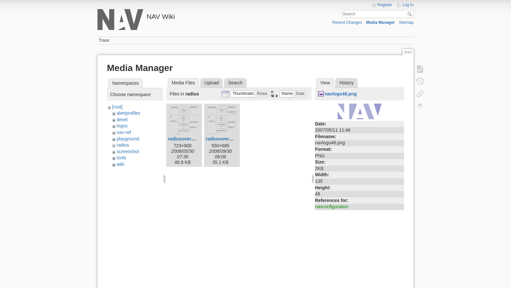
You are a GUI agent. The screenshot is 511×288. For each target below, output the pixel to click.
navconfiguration (331, 206)
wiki (120, 164)
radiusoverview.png (189, 138)
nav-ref (124, 132)
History (346, 82)
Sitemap (406, 22)
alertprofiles (128, 113)
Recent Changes (347, 22)
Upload (211, 82)
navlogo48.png (341, 93)
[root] (117, 106)
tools (121, 157)
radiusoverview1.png (228, 138)
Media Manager (380, 22)
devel (122, 119)
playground (128, 138)
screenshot (128, 151)
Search (410, 14)
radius (123, 145)
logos (122, 125)
